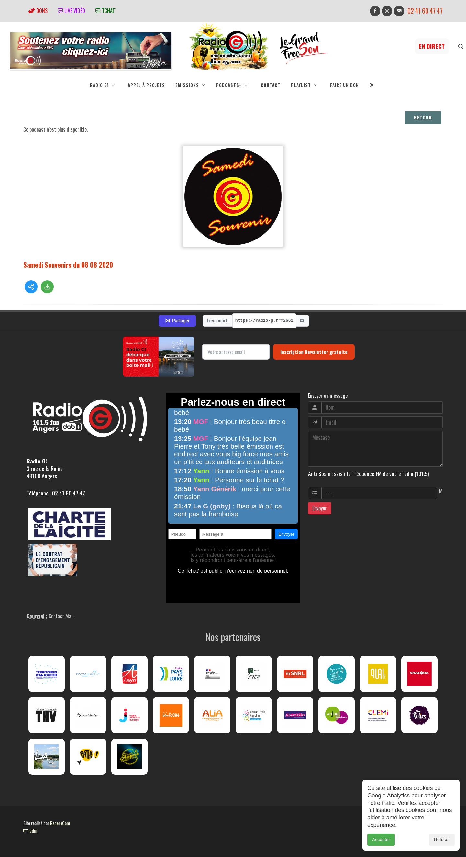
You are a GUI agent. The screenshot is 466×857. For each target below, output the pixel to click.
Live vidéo (71, 11)
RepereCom (60, 823)
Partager (177, 321)
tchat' (105, 11)
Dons (38, 11)
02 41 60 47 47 (425, 11)
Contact (271, 85)
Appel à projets (146, 85)
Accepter (381, 845)
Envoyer (319, 508)
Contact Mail (61, 616)
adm (30, 830)
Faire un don (344, 85)
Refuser (442, 845)
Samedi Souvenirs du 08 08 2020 (68, 265)
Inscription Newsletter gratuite (314, 352)
